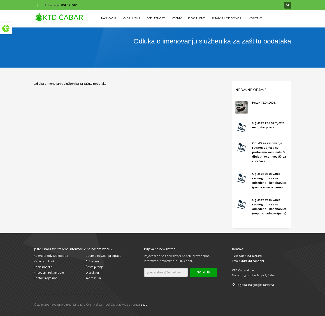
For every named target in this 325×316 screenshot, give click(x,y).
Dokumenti (93, 261)
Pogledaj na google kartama (253, 285)
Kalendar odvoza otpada (51, 256)
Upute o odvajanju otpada (103, 256)
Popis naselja (43, 267)
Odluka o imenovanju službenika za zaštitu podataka (70, 84)
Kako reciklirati (44, 261)
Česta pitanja (95, 267)
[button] (6, 28)
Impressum (93, 278)
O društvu (92, 273)
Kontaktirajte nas (45, 278)
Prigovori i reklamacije (49, 273)
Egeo (144, 304)
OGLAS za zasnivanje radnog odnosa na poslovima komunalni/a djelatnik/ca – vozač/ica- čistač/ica (269, 152)
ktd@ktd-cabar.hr (252, 261)
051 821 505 (69, 5)
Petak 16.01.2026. (264, 102)
